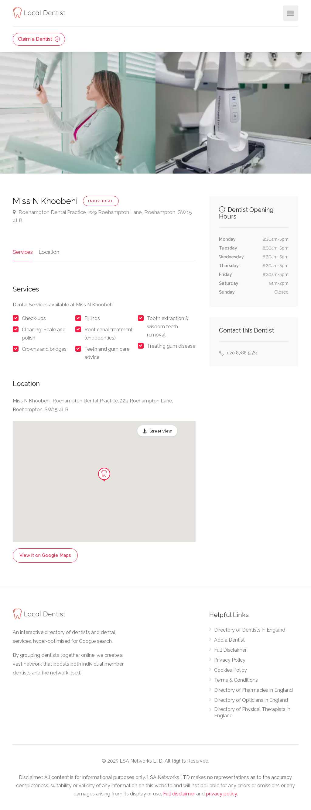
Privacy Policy (229, 660)
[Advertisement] (253, 404)
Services (23, 252)
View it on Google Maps (45, 555)
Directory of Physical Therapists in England (252, 712)
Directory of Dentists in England (249, 630)
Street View (160, 431)
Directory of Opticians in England (251, 700)
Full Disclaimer (230, 650)
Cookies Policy (230, 670)
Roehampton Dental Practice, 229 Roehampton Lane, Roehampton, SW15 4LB (102, 215)
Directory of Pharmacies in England (253, 690)
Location (49, 252)
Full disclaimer (179, 794)
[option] (233, 113)
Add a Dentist (229, 640)
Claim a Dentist (39, 39)
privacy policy (221, 794)
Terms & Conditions (236, 680)
